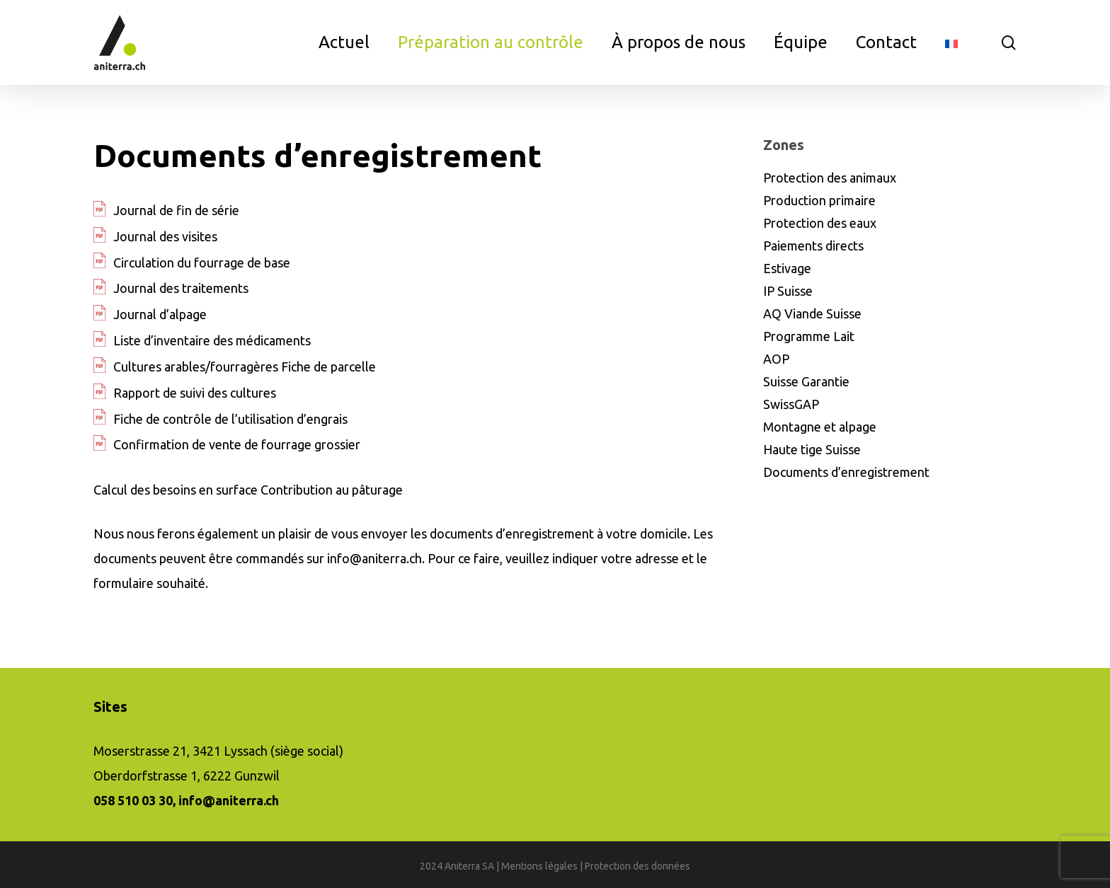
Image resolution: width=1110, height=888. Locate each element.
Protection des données (637, 866)
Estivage (787, 268)
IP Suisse (788, 291)
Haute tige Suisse (812, 449)
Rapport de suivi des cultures (194, 393)
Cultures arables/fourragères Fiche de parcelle (244, 366)
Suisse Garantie (806, 381)
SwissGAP (791, 404)
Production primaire (819, 200)
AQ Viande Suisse (812, 313)
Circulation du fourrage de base (201, 262)
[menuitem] (951, 42)
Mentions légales (539, 866)
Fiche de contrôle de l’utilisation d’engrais (230, 419)
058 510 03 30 (133, 800)
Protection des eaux (819, 223)
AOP (776, 359)
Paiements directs (813, 245)
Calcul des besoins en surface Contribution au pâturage (248, 490)
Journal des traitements (180, 288)
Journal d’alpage (160, 314)
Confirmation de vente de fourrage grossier (236, 444)
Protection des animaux (829, 178)
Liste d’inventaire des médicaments (212, 340)
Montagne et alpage (819, 427)
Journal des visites (165, 236)
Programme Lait (808, 336)
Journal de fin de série (176, 210)
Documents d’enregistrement (846, 472)
